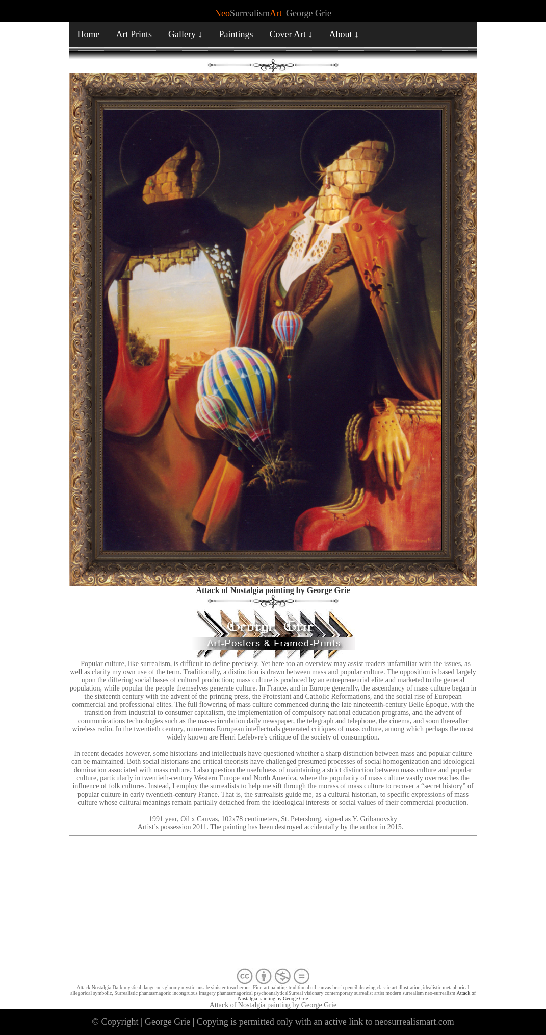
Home (88, 34)
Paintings (236, 34)
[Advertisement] (273, 904)
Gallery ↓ (185, 34)
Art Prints (134, 34)
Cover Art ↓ (291, 34)
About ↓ (344, 34)
